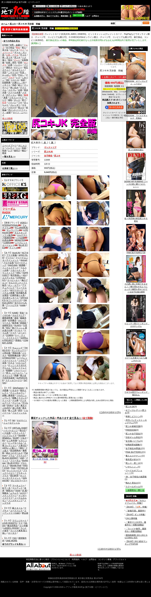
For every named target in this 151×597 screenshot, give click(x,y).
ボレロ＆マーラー (19, 480)
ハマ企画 (20, 238)
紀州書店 (12, 320)
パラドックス (18, 433)
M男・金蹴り (16, 45)
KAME (15, 313)
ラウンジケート (19, 520)
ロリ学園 (23, 525)
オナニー (18, 67)
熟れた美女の (132, 483)
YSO (14, 538)
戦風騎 (9, 370)
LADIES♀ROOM (11, 528)
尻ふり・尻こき (133, 463)
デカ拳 (15, 400)
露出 (20, 95)
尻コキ (13, 24)
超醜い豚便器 (8, 395)
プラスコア (21, 455)
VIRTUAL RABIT (19, 428)
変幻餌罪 (14, 475)
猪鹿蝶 (22, 265)
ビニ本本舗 (12, 440)
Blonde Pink (15, 465)
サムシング (17, 348)
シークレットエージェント (14, 359)
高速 (24, 148)
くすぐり (6, 85)
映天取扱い (16, 275)
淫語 (4, 72)
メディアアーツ (9, 495)
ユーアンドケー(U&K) (14, 511)
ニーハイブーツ (9, 145)
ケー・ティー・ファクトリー (13, 336)
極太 (24, 150)
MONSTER (20, 240)
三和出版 (6, 353)
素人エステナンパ (134, 456)
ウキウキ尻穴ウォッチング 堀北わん (136, 392)
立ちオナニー (18, 70)
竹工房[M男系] (21, 227)
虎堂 (20, 410)
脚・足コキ (7, 57)
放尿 (23, 80)
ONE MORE (11, 540)
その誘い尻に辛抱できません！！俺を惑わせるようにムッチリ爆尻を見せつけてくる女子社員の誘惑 (135, 287)
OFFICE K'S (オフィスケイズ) (15, 299)
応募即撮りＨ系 (17, 295)
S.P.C (4, 308)
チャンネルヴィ (17, 393)
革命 (22, 313)
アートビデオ (12, 305)
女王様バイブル (133, 441)
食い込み (14, 87)
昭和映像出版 (14, 355)
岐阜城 (15, 323)
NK (13, 420)
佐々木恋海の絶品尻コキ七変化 (135, 218)
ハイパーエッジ (10, 430)
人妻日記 (22, 445)
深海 (4, 363)
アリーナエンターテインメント (15, 259)
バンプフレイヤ (9, 435)
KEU (8, 328)
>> (8, 156)
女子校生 (10, 47)
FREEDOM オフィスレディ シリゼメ (135, 81)
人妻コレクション (14, 444)
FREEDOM (131, 430)
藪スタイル (17, 508)
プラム (11, 455)
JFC (24, 355)
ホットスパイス (14, 470)
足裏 (10, 65)
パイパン (12, 102)
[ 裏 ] (52, 142)
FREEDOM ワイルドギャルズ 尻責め (135, 116)
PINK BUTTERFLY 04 (136, 252)
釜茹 (16, 318)
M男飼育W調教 (133, 445)
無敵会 (5, 493)
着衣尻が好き (132, 459)
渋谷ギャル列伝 (133, 437)
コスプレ (12, 90)
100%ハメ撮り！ (10, 448)
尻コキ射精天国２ (136, 149)
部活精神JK (15, 450)
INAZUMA (12, 265)
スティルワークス (13, 380)
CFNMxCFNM (8, 358)
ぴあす (24, 438)
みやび (23, 493)
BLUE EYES (13, 463)
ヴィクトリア (8, 273)
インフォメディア (10, 268)
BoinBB (21, 435)
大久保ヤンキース (10, 298)
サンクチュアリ (19, 350)
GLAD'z (17, 325)
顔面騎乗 (6, 82)
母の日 (22, 430)
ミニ (18, 148)
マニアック (17, 488)
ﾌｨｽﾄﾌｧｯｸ (12, 107)
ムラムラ (14, 493)
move (17, 490)
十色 (17, 405)
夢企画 (25, 513)
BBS (21, 448)
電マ (24, 100)
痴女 (10, 60)
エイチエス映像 (14, 291)
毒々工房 (12, 410)
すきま (11, 363)
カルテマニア (18, 315)
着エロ (21, 107)
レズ (18, 77)
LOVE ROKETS (9, 523)
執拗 (4, 150)
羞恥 (10, 100)
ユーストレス (16, 510)
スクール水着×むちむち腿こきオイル (136, 358)
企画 (20, 90)
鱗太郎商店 (12, 525)
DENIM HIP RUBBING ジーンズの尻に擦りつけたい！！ (136, 183)
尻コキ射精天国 (133, 426)
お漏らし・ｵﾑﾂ (19, 82)
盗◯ (20, 85)
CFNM (5, 45)
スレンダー (15, 105)
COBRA (7, 243)
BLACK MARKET (10, 458)
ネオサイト (22, 420)
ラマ (20, 523)
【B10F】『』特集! (136, 507)
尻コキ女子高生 (133, 434)
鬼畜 (5, 97)
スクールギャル (133, 486)
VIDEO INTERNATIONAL (14, 223)
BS (3, 440)
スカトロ (15, 80)
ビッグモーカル (15, 443)
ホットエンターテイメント (14, 476)
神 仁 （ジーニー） (15, 373)
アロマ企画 (8, 263)
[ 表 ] (45, 142)
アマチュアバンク (14, 286)
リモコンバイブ (16, 97)
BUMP (16, 438)
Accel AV (16, 253)
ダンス (17, 100)
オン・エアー (14, 285)
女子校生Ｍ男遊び (134, 448)
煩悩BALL (6, 438)
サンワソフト (13, 230)
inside (23, 305)
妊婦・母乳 (11, 62)
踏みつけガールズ (14, 453)
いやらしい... (132, 467)
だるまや (14, 390)
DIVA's (10, 405)
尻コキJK (130, 406)
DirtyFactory (18, 388)
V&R (22, 458)
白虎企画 (6, 240)
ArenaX (23, 260)
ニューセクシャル (11, 423)
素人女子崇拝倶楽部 (14, 376)
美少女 (5, 50)
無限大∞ (10, 490)
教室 (4, 153)
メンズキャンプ (15, 500)
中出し (21, 75)
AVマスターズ (16, 290)
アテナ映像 (11, 255)
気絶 (14, 85)
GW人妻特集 (131, 518)
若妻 (20, 62)
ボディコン (11, 95)
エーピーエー (13, 280)
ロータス (12, 533)
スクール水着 (14, 92)
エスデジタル (8, 278)
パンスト (18, 65)
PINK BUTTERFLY (134, 452)
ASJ (25, 275)
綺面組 (23, 323)
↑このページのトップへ (110, 412)
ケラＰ (13, 333)
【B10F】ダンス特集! (135, 515)
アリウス (10, 258)
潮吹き (9, 67)
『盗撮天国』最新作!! (136, 511)
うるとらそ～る (17, 270)
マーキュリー (18, 485)
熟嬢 (16, 375)
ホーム (4, 24)
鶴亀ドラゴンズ (19, 398)
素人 (24, 47)
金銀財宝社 (7, 325)
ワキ (20, 102)
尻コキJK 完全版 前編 (45, 458)
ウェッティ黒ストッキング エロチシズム (136, 324)
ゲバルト (18, 330)
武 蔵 (24, 490)
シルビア (22, 360)
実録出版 (16, 353)
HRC (18, 273)
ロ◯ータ (14, 50)
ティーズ (13, 248)
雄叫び (17, 150)
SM (7, 80)
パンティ (10, 148)
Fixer (13, 468)
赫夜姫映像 (7, 318)
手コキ (23, 55)
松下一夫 (6, 488)
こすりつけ (13, 72)
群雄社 (18, 340)
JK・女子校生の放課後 (136, 477)
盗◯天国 (16, 408)
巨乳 (14, 75)
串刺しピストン (133, 416)
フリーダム (15, 460)
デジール (16, 403)
